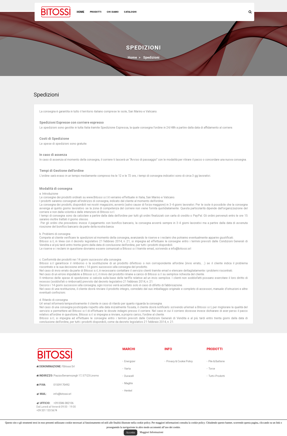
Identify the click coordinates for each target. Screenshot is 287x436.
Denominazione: (48, 366)
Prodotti (95, 12)
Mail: (41, 393)
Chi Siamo (113, 12)
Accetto (130, 432)
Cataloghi (130, 12)
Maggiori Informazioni (151, 432)
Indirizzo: (44, 375)
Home (80, 11)
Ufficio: (43, 403)
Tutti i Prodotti (216, 375)
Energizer (129, 361)
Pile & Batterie (216, 361)
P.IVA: (41, 384)
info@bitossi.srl (62, 393)
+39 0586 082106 (63, 403)
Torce (211, 368)
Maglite (128, 383)
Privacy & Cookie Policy (179, 361)
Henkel (128, 390)
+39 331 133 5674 (46, 410)
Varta (127, 368)
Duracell (129, 375)
